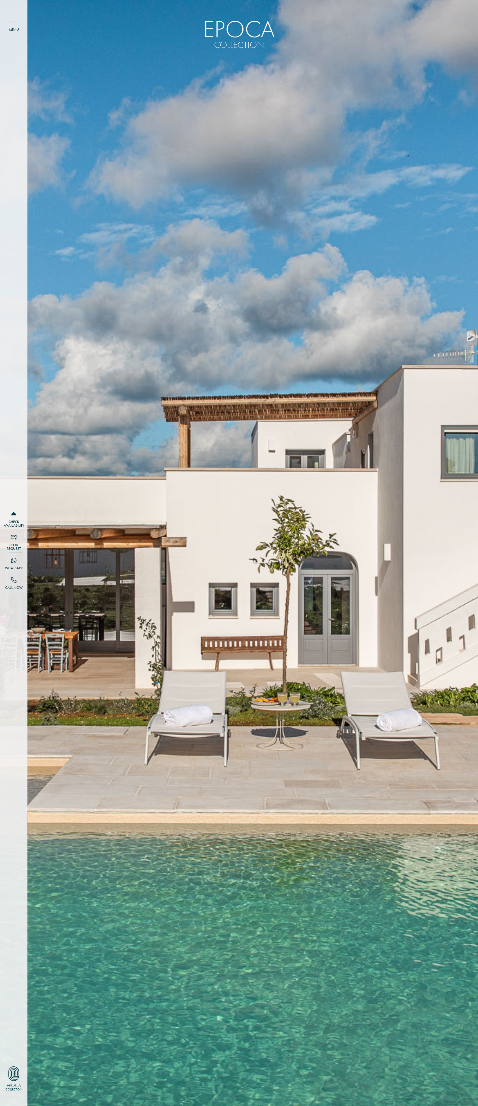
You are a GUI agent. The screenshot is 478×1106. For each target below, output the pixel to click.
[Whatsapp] (13, 560)
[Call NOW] (13, 580)
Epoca (14, 1085)
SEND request (14, 547)
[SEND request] (13, 537)
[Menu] (14, 20)
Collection (13, 1089)
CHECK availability (14, 524)
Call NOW (14, 587)
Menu (14, 29)
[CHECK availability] (13, 514)
